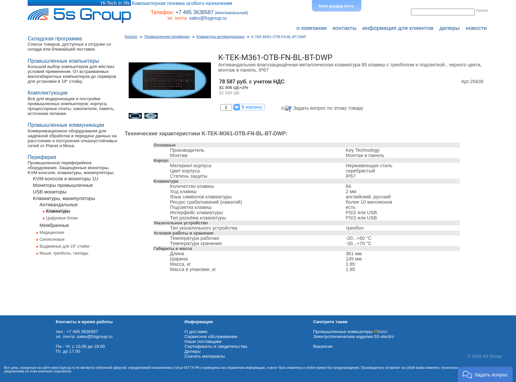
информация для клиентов (397, 28)
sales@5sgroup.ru (208, 18)
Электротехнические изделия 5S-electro (353, 336)
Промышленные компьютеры (350, 331)
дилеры (449, 28)
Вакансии (323, 346)
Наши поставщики (203, 341)
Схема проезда (15, 312)
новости (476, 28)
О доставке (196, 331)
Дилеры (193, 351)
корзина (336, 6)
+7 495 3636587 (194, 12)
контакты (345, 28)
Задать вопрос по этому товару (328, 108)
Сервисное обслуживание (211, 336)
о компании (312, 28)
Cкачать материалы (205, 356)
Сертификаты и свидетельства (216, 346)
